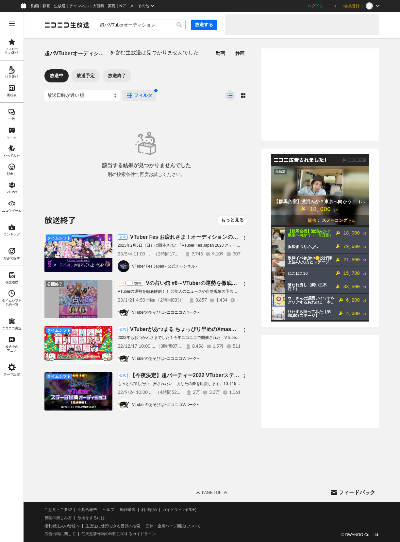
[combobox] (141, 25)
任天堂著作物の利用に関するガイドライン (118, 534)
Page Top (212, 492)
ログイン (316, 6)
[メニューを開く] (11, 23)
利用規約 (149, 510)
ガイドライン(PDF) (179, 510)
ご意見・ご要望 (58, 509)
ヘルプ (108, 510)
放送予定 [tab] (85, 75)
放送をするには (91, 518)
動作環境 (128, 510)
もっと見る (232, 219)
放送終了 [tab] (117, 75)
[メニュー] (244, 238)
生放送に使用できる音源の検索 (112, 526)
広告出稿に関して (60, 534)
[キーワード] (141, 25)
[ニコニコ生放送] (66, 25)
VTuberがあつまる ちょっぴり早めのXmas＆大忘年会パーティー (206, 329)
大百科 (98, 6)
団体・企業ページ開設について (173, 526)
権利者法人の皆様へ (62, 526)
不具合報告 (87, 510)
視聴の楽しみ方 (58, 518)
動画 (35, 6)
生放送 (60, 6)
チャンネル (79, 6)
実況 (112, 6)
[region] (12, 277)
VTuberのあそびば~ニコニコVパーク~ (165, 312)
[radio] (230, 95)
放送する (204, 24)
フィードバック (357, 492)
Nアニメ (126, 6)
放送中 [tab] (56, 75)
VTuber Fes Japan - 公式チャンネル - (164, 266)
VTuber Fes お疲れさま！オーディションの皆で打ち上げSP (200, 237)
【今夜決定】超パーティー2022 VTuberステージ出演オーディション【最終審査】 (226, 375)
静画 (46, 6)
